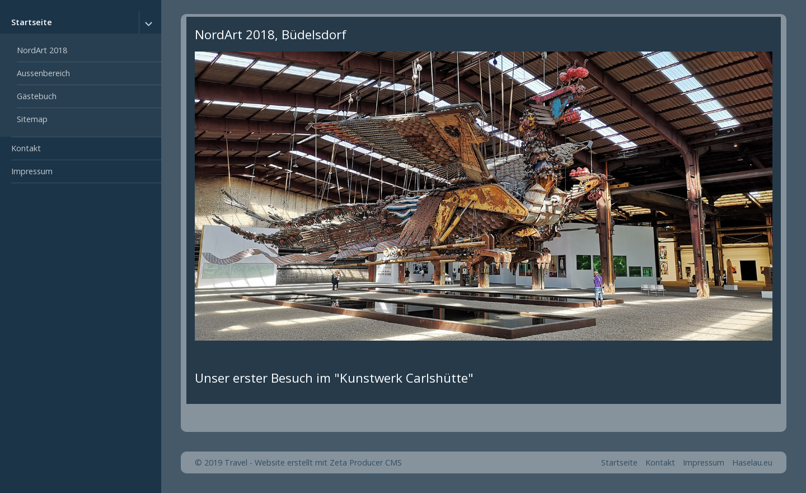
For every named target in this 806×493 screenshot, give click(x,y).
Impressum (32, 171)
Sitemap (32, 119)
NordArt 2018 (42, 50)
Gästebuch (37, 96)
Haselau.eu (752, 462)
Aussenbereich (43, 73)
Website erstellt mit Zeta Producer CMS (328, 462)
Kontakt (26, 148)
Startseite (31, 22)
